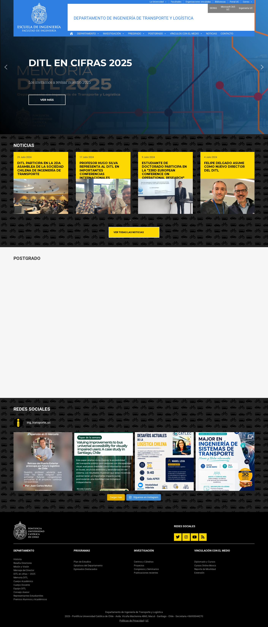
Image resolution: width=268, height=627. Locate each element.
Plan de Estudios (82, 561)
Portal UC (234, 2)
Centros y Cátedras (143, 561)
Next (249, 187)
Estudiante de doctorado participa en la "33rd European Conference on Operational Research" (164, 170)
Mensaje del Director (23, 570)
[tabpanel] (40, 183)
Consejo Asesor (21, 592)
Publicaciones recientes (146, 572)
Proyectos (139, 565)
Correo (246, 2)
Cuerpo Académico (23, 581)
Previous (18, 187)
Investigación (113, 34)
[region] (134, 67)
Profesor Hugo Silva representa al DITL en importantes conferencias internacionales (99, 170)
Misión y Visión (21, 566)
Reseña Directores (22, 563)
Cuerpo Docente (21, 585)
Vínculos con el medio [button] (186, 34)
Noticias (211, 33)
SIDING (213, 8)
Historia (17, 559)
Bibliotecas (220, 2)
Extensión (199, 572)
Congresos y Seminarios (146, 569)
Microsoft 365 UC (228, 8)
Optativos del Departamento (88, 565)
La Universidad (157, 2)
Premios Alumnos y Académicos (30, 599)
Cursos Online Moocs (205, 565)
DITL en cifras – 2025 (24, 574)
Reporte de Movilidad (205, 569)
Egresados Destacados (85, 569)
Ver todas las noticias (129, 232)
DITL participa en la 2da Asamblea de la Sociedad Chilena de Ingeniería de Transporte (40, 168)
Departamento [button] (88, 34)
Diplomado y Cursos (204, 561)
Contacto (227, 33)
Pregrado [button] (136, 34)
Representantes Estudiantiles (28, 595)
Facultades (176, 2)
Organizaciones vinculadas (198, 2)
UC (147, 620)
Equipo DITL (19, 588)
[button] (6, 67)
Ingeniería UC (246, 8)
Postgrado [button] (157, 34)
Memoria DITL (20, 577)
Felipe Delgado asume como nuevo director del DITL (224, 166)
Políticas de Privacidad (131, 620)
